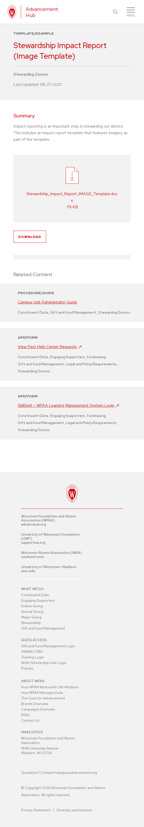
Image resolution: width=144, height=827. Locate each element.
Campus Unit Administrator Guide (47, 302)
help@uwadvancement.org (75, 772)
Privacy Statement (35, 810)
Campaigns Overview (38, 709)
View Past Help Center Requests (47, 346)
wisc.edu (28, 571)
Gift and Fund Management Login (48, 646)
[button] (115, 11)
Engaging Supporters (38, 600)
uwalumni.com (32, 556)
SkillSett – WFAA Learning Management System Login (66, 405)
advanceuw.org (33, 524)
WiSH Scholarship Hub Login (43, 662)
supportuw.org (33, 542)
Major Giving (31, 617)
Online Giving (32, 606)
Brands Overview (34, 703)
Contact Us (30, 720)
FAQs (25, 715)
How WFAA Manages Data (42, 692)
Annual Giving (32, 611)
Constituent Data (35, 595)
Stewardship (31, 622)
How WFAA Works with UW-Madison (50, 687)
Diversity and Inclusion (74, 810)
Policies (27, 668)
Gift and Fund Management (43, 628)
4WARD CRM (31, 651)
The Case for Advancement (43, 698)
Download (29, 237)
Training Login (32, 657)
